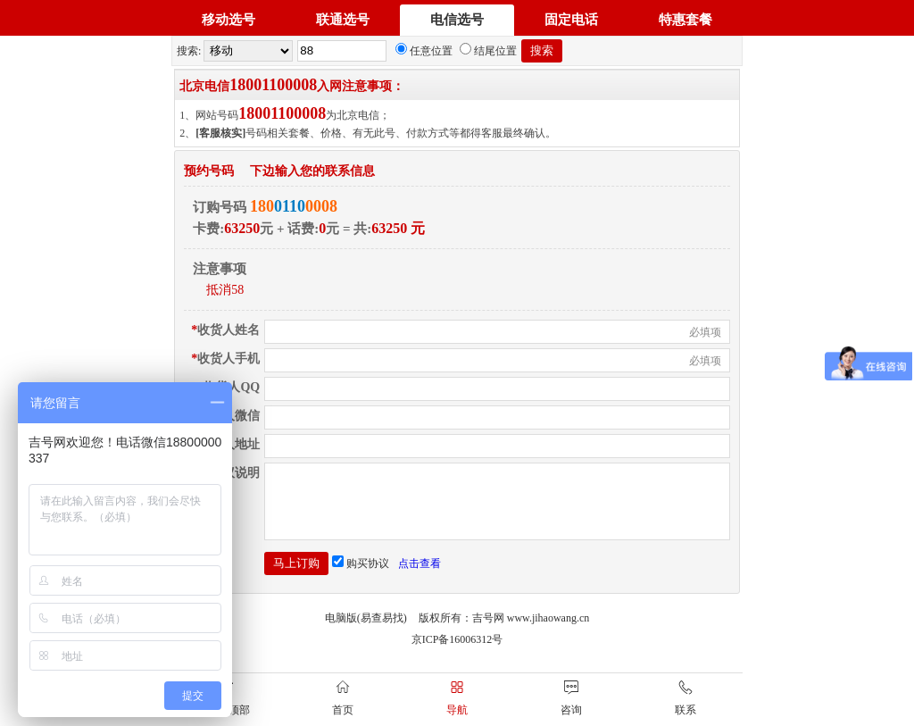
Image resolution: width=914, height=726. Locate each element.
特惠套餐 (685, 20)
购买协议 (360, 577)
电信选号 (457, 20)
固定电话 (571, 20)
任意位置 (424, 51)
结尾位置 (488, 51)
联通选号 (343, 20)
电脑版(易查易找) (366, 631)
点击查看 (419, 577)
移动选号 (228, 20)
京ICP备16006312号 (457, 653)
